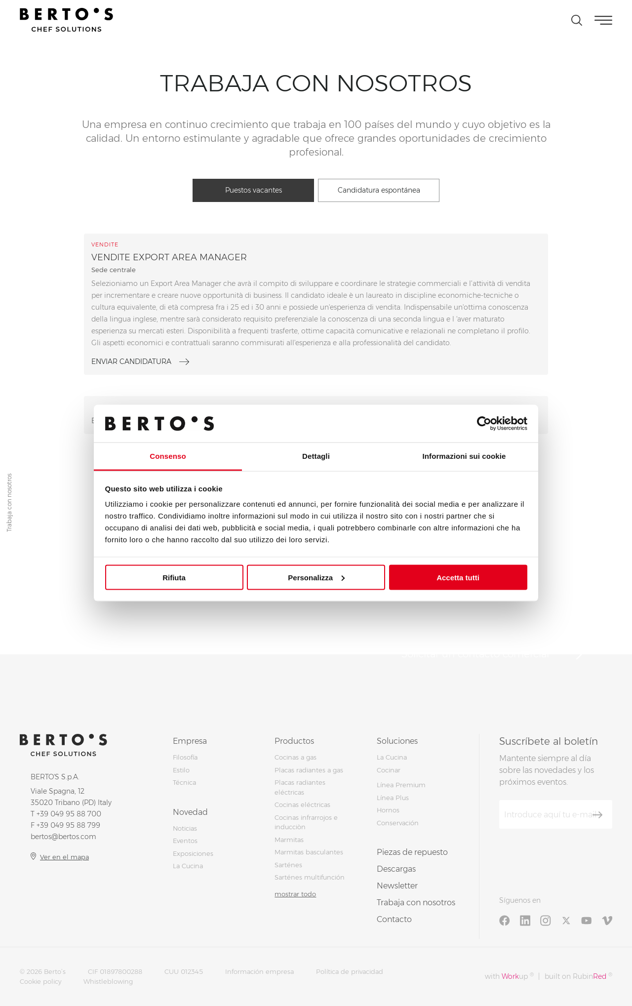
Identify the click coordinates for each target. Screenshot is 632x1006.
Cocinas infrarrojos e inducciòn (306, 822)
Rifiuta (174, 577)
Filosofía (185, 757)
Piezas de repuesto (412, 852)
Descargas (396, 869)
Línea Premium (401, 785)
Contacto (394, 919)
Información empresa (259, 971)
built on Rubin (578, 976)
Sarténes (288, 865)
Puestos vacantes (253, 190)
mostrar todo (295, 894)
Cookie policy (40, 981)
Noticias (185, 828)
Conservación (398, 823)
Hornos (388, 810)
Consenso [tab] (168, 456)
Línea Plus (393, 798)
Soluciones (397, 741)
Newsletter (397, 885)
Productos (294, 741)
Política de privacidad (349, 971)
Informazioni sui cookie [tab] (464, 456)
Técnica (184, 782)
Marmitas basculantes (309, 852)
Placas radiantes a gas (309, 770)
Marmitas (289, 840)
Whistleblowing (108, 981)
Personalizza (316, 577)
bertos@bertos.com (63, 836)
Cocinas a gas (295, 757)
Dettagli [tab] (316, 456)
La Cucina (188, 866)
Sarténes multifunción (310, 877)
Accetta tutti (457, 577)
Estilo (181, 770)
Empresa (190, 741)
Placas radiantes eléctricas (300, 787)
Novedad (190, 812)
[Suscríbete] (597, 815)
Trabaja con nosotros (416, 902)
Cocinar (388, 770)
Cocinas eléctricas (302, 804)
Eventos (185, 841)
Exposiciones (193, 853)
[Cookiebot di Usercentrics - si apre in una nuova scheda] (484, 423)
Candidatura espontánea (379, 190)
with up (509, 976)
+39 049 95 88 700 (69, 813)
